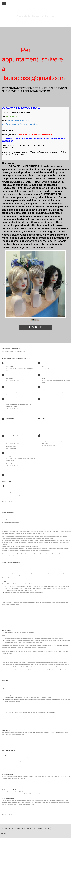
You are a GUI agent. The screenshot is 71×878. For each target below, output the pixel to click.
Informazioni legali (6, 828)
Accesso (3, 833)
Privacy (14, 828)
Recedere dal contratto (43, 828)
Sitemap (32, 828)
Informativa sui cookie (23, 828)
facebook (35, 327)
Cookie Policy (50, 743)
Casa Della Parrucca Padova (25, 124)
